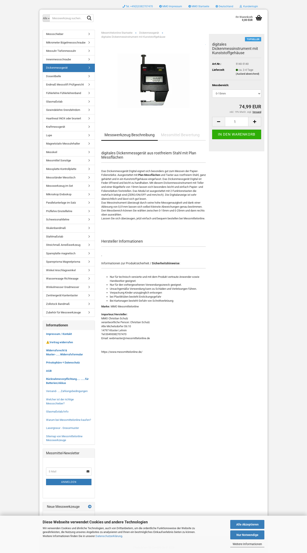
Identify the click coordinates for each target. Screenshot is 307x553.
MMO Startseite (198, 6)
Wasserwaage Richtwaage (62, 278)
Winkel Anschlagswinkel (61, 270)
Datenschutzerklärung (109, 536)
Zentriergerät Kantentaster (62, 295)
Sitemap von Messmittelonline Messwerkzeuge (64, 438)
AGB (49, 370)
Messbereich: (220, 85)
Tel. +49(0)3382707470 (138, 6)
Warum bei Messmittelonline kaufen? (68, 419)
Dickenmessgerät (57, 67)
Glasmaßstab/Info (57, 411)
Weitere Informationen (247, 544)
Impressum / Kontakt (59, 334)
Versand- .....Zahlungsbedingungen (67, 391)
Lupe (49, 135)
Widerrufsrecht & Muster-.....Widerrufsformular (64, 352)
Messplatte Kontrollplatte (61, 169)
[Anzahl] (236, 121)
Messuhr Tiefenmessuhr (61, 50)
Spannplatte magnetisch (60, 253)
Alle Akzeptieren (247, 524)
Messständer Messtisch (60, 177)
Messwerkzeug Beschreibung (129, 135)
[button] (224, 6)
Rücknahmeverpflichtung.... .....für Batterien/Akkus (67, 381)
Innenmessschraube (58, 59)
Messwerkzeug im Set (59, 185)
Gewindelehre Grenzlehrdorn (63, 109)
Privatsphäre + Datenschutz (63, 362)
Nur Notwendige (247, 535)
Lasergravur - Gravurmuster (62, 428)
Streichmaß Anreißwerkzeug (63, 244)
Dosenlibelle (53, 76)
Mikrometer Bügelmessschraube (65, 42)
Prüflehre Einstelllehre (59, 211)
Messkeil (51, 152)
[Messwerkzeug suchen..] (46, 18)
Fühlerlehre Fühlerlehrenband (63, 93)
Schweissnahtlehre (57, 219)
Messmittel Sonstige (58, 160)
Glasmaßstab (54, 101)
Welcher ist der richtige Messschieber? (60, 401)
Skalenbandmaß (56, 228)
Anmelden (69, 482)
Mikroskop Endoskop (58, 194)
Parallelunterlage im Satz (61, 202)
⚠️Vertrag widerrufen (59, 342)
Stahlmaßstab (54, 236)
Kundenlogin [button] (249, 6)
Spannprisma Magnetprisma (63, 261)
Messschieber (54, 34)
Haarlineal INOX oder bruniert (63, 118)
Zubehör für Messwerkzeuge (63, 312)
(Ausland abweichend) (247, 73)
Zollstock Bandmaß (58, 303)
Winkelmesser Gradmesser (62, 287)
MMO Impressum (170, 6)
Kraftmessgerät (55, 126)
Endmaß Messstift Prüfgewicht (65, 84)
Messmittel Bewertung (180, 135)
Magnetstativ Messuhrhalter (63, 143)
